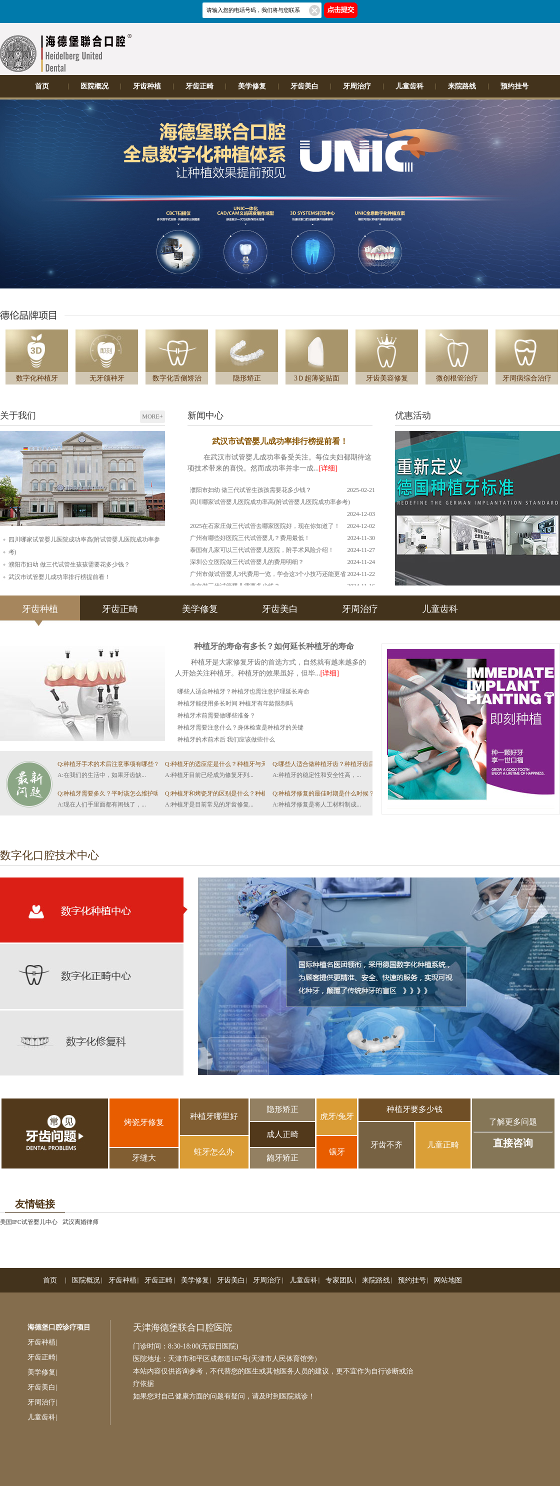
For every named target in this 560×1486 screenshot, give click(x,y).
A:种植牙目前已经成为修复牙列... (209, 775)
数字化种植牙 (37, 378)
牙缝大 (144, 1158)
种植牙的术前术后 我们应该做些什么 (226, 739)
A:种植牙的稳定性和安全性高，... (316, 775)
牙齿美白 (304, 86)
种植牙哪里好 (214, 1116)
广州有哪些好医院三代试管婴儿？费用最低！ (250, 538)
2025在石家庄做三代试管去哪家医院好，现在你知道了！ (265, 526)
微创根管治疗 (457, 378)
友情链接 (35, 1204)
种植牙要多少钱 (414, 1109)
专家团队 (340, 1280)
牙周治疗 (357, 86)
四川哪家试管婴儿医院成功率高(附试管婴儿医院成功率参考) (270, 502)
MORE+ (152, 416)
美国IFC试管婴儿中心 (29, 1222)
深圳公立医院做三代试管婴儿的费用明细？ (247, 562)
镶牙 (337, 1152)
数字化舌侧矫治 (177, 378)
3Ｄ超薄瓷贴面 (317, 378)
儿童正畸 (443, 1144)
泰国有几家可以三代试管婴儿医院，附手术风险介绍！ (262, 550)
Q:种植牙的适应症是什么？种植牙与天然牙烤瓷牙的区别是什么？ (252, 764)
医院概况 (94, 86)
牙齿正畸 (200, 86)
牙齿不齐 (386, 1144)
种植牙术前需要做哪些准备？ (217, 715)
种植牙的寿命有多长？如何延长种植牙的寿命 (274, 646)
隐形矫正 (247, 378)
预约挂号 (514, 86)
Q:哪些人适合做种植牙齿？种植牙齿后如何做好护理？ (344, 764)
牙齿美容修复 (387, 378)
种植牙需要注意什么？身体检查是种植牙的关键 (241, 727)
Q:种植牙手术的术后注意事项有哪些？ (109, 764)
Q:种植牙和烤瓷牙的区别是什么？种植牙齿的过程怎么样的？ (246, 793)
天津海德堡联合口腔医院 (182, 1327)
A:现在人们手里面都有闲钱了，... (102, 804)
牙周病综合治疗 (527, 378)
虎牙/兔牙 (337, 1116)
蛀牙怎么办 (214, 1152)
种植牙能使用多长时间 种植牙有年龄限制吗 (235, 703)
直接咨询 (513, 1143)
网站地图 (448, 1280)
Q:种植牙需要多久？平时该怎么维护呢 (109, 793)
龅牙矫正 (282, 1158)
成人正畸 (282, 1134)
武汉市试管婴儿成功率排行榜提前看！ (59, 577)
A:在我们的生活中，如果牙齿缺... (102, 775)
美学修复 (252, 86)
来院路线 (462, 86)
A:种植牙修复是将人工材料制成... (316, 804)
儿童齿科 (410, 86)
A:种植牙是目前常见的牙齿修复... (209, 804)
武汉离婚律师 (80, 1222)
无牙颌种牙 (107, 378)
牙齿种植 (147, 86)
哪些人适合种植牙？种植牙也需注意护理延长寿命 (244, 691)
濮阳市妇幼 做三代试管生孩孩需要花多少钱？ (69, 564)
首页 (42, 86)
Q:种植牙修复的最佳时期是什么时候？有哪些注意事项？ (347, 793)
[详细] (328, 468)
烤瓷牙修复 (144, 1122)
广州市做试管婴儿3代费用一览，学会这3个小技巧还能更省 (268, 574)
